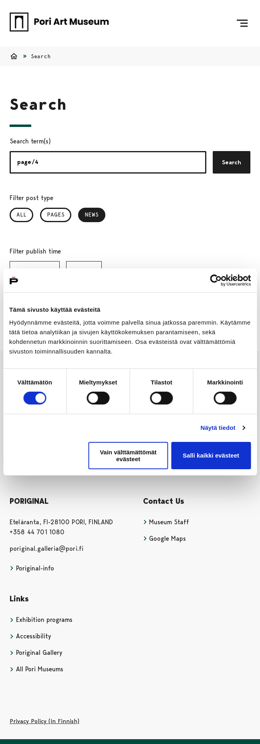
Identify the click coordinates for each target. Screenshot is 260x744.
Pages (55, 214)
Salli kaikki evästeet (211, 455)
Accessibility (30, 636)
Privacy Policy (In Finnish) (44, 721)
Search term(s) (30, 141)
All (21, 214)
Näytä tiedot (218, 427)
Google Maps (164, 538)
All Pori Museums (36, 669)
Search (231, 162)
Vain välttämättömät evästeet (128, 455)
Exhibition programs (41, 619)
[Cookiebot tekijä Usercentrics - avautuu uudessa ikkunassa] (216, 280)
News (95, 214)
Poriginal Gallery (36, 652)
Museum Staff (166, 522)
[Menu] (242, 23)
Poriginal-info (32, 568)
